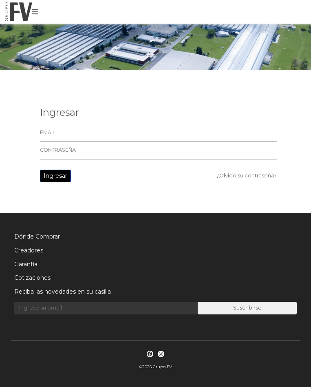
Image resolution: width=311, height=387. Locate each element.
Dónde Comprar (37, 236)
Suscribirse (247, 308)
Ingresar (55, 175)
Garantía (25, 264)
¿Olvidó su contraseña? (247, 175)
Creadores (28, 250)
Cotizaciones (32, 277)
